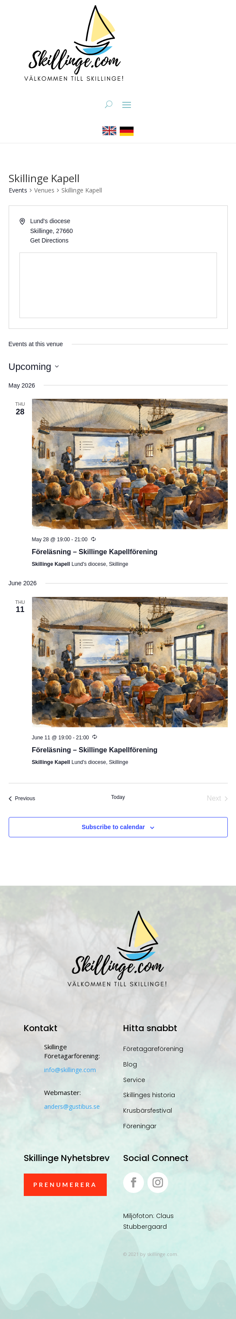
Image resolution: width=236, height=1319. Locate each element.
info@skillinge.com (70, 1070)
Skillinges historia (149, 1095)
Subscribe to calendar (113, 827)
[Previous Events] (22, 798)
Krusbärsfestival (147, 1110)
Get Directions (49, 240)
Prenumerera (65, 1184)
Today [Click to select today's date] (118, 797)
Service (134, 1080)
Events (18, 190)
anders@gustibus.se (72, 1106)
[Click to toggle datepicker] (34, 367)
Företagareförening (153, 1048)
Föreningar (139, 1126)
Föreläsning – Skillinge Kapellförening (95, 551)
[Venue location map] (118, 285)
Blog (130, 1064)
